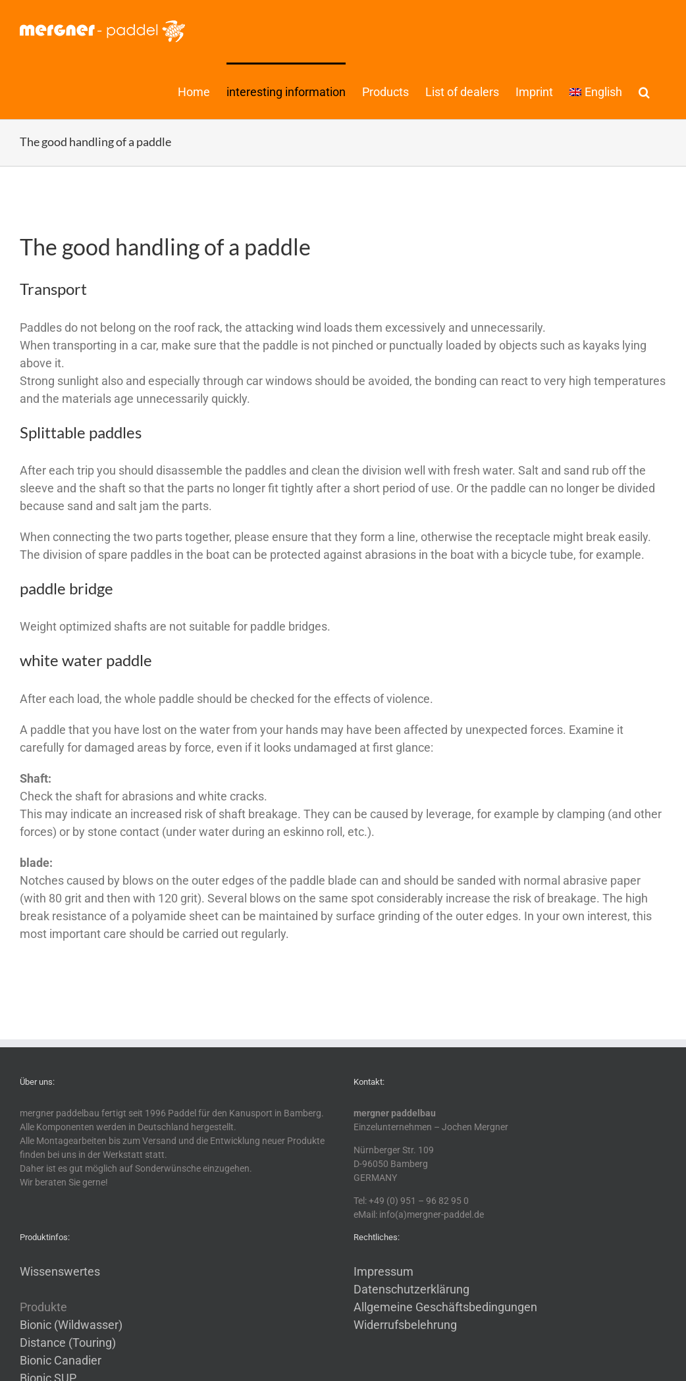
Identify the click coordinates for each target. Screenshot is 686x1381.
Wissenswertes (60, 1271)
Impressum (383, 1271)
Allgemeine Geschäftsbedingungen (445, 1307)
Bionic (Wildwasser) (71, 1325)
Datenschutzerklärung (411, 1289)
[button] (644, 91)
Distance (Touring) (68, 1342)
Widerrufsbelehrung (405, 1325)
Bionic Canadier (60, 1360)
